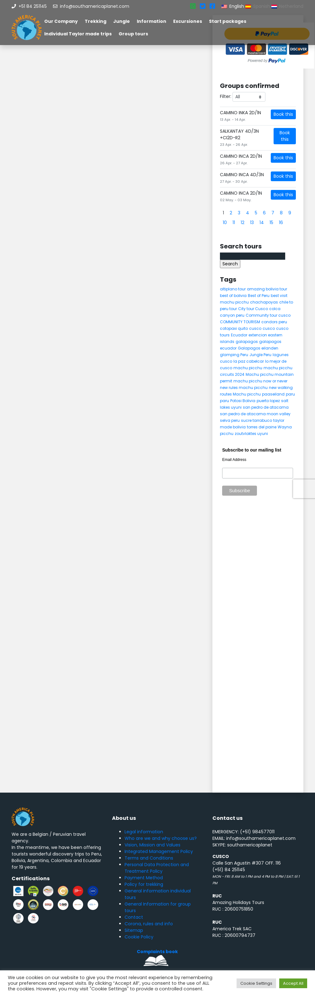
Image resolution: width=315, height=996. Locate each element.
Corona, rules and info (149, 924)
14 (261, 222)
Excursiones (187, 21)
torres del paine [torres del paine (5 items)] (261, 427)
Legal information (144, 832)
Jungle (121, 21)
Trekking (95, 21)
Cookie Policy (139, 937)
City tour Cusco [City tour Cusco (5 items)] (253, 308)
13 (252, 222)
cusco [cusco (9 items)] (255, 328)
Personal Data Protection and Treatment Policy (157, 867)
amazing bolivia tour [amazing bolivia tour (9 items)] (267, 289)
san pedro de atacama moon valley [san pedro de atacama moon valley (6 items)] (255, 413)
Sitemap (134, 930)
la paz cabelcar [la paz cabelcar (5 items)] (248, 361)
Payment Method (144, 878)
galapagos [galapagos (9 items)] (247, 341)
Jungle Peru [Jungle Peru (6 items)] (260, 354)
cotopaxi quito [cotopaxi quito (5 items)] (234, 328)
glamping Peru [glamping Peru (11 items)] (234, 354)
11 (233, 222)
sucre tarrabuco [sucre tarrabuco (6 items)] (256, 420)
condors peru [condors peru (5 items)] (274, 321)
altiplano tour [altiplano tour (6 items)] (233, 289)
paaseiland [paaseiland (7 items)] (273, 394)
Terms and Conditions (149, 858)
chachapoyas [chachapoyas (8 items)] (264, 302)
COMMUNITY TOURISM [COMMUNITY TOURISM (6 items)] (240, 321)
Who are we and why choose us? (161, 838)
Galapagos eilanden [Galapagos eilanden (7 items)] (258, 348)
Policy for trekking (144, 884)
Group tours (133, 34)
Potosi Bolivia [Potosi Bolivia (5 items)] (242, 400)
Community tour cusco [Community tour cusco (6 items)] (268, 315)
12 (242, 222)
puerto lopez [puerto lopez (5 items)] (268, 400)
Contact (134, 917)
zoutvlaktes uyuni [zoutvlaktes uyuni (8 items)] (251, 433)
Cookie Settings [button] (256, 983)
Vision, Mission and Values (152, 845)
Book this (283, 114)
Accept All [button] (293, 983)
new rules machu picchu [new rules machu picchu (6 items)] (244, 387)
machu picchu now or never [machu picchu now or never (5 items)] (260, 381)
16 (281, 222)
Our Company (61, 21)
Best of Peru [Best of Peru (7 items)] (259, 295)
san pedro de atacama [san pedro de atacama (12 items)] (266, 407)
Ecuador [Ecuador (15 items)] (239, 335)
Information (151, 21)
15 (271, 222)
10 (225, 222)
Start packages (227, 21)
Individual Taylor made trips (78, 34)
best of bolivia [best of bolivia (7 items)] (233, 295)
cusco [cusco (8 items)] (269, 328)
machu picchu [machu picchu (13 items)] (247, 367)
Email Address (234, 459)
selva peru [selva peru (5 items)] (230, 420)
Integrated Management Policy (159, 851)
